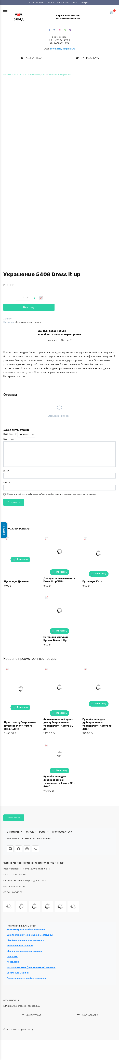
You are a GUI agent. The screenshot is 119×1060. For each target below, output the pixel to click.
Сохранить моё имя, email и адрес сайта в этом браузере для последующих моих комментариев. (51, 494)
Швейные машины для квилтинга (25, 940)
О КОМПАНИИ (14, 832)
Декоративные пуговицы (60, 75)
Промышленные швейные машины (26, 978)
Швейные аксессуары (35, 75)
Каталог (18, 75)
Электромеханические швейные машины (30, 935)
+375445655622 (89, 58)
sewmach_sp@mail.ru (62, 48)
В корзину (29, 307)
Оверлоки (12, 956)
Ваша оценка (10, 434)
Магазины (13, 838)
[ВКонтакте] (10, 848)
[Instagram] (27, 848)
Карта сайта (14, 817)
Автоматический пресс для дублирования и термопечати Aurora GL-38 (58, 724)
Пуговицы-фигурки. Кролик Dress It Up (55, 639)
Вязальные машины (18, 972)
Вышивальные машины (20, 945)
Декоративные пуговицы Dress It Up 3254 (59, 580)
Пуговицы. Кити (92, 581)
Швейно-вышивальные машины (25, 951)
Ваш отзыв (9, 439)
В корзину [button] (22, 559)
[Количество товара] (23, 298)
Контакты (28, 838)
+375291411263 (33, 58)
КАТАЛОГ (4, 530)
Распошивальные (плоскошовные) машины (31, 967)
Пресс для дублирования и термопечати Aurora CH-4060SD (20, 725)
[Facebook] (18, 848)
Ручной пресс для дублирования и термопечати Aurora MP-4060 (98, 724)
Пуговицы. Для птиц (17, 581)
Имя (6, 471)
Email (6, 482)
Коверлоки (13, 962)
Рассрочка (44, 838)
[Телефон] (35, 848)
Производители (62, 832)
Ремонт (44, 832)
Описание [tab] (51, 340)
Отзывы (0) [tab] (67, 340)
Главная (7, 75)
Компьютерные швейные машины (26, 929)
